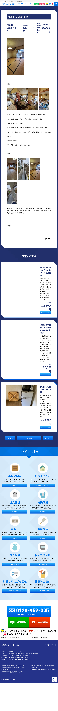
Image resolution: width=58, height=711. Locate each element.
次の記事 (48, 441)
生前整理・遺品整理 (11, 31)
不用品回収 (10, 26)
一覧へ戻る (29, 441)
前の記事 (10, 441)
